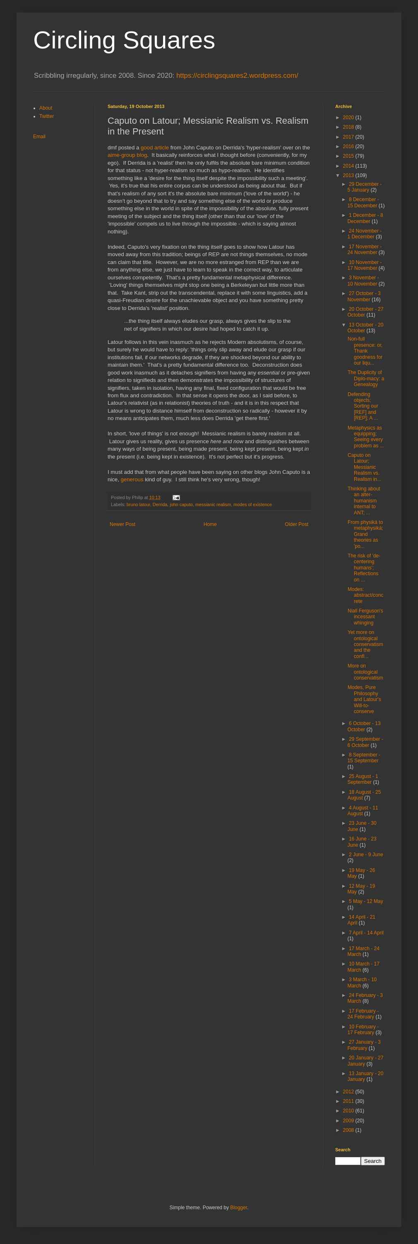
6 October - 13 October (363, 726)
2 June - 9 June (366, 854)
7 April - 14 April (366, 933)
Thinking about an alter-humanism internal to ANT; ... (364, 501)
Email (39, 136)
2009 (349, 1121)
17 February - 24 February (363, 1014)
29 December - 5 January (364, 187)
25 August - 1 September (362, 779)
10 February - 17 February (363, 1029)
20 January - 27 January (365, 1060)
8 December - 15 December (363, 202)
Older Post (296, 524)
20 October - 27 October (365, 312)
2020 (349, 117)
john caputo (181, 504)
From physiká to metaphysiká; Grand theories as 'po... (365, 534)
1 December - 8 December (365, 218)
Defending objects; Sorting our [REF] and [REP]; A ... (363, 406)
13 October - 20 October (365, 328)
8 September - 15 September (363, 758)
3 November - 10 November (363, 280)
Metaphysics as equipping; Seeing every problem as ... (366, 437)
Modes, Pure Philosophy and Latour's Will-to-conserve (364, 699)
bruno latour (138, 504)
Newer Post (122, 524)
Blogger (238, 1207)
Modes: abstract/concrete (365, 595)
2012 (349, 1092)
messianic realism (213, 504)
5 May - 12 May (366, 901)
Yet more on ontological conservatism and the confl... (365, 644)
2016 (349, 146)
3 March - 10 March (362, 982)
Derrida (160, 504)
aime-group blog (127, 155)
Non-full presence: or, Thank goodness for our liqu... (365, 351)
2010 (349, 1111)
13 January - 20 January (365, 1076)
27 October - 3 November (363, 296)
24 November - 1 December (364, 234)
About (45, 108)
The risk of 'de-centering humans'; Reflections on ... (364, 568)
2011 (349, 1101)
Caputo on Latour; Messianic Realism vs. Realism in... (364, 467)
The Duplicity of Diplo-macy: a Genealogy (366, 378)
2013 (349, 175)
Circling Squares (124, 40)
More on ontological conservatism (365, 672)
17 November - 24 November (364, 249)
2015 (349, 156)
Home (210, 524)
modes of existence (252, 504)
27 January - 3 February (363, 1045)
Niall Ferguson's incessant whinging (365, 617)
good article (155, 147)
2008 (349, 1130)
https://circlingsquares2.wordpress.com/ (237, 75)
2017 (349, 137)
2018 (349, 127)
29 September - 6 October (365, 742)
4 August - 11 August (362, 811)
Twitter (46, 116)
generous (132, 479)
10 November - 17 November (364, 265)
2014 (349, 166)
